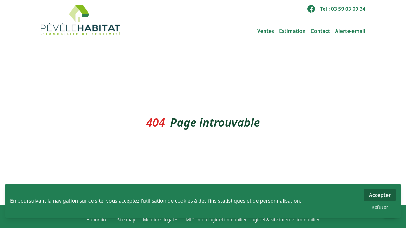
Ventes (265, 31)
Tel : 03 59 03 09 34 (342, 8)
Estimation (292, 31)
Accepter (380, 195)
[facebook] (311, 9)
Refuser (379, 207)
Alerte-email (350, 31)
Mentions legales (161, 220)
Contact (320, 31)
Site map (126, 220)
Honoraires (97, 220)
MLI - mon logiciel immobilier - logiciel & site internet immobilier (253, 220)
